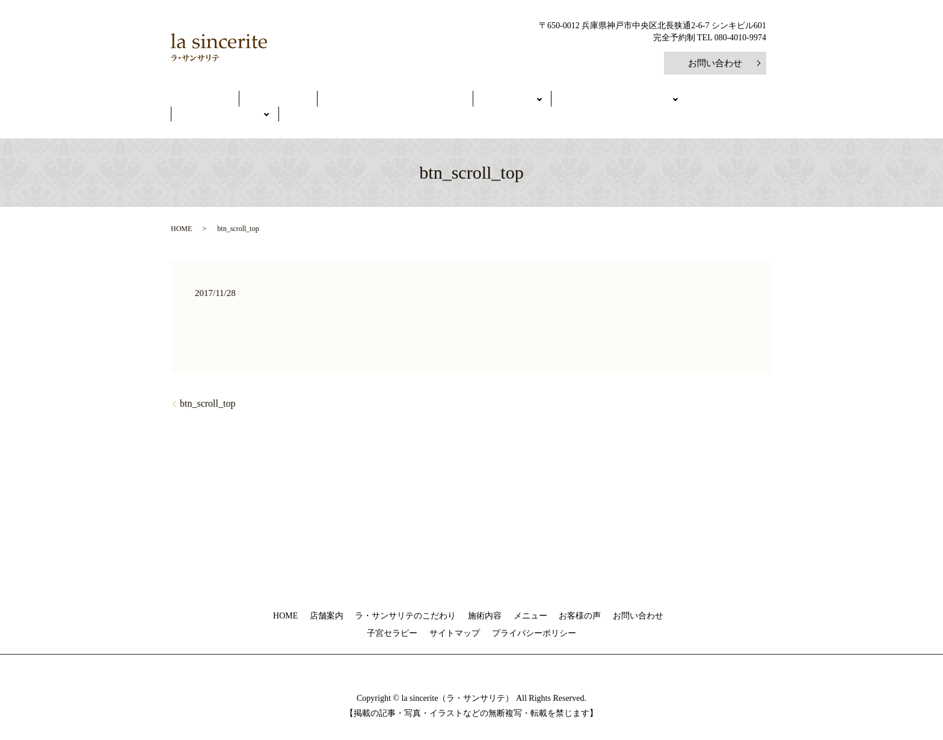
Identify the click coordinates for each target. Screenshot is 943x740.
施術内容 (485, 598)
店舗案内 (267, 100)
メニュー (444, 100)
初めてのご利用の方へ (532, 100)
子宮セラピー (392, 616)
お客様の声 (580, 598)
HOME (217, 100)
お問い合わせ (715, 63)
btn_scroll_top (207, 386)
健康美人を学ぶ (633, 100)
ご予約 (704, 100)
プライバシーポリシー (534, 616)
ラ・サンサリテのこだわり (356, 100)
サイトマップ (454, 616)
